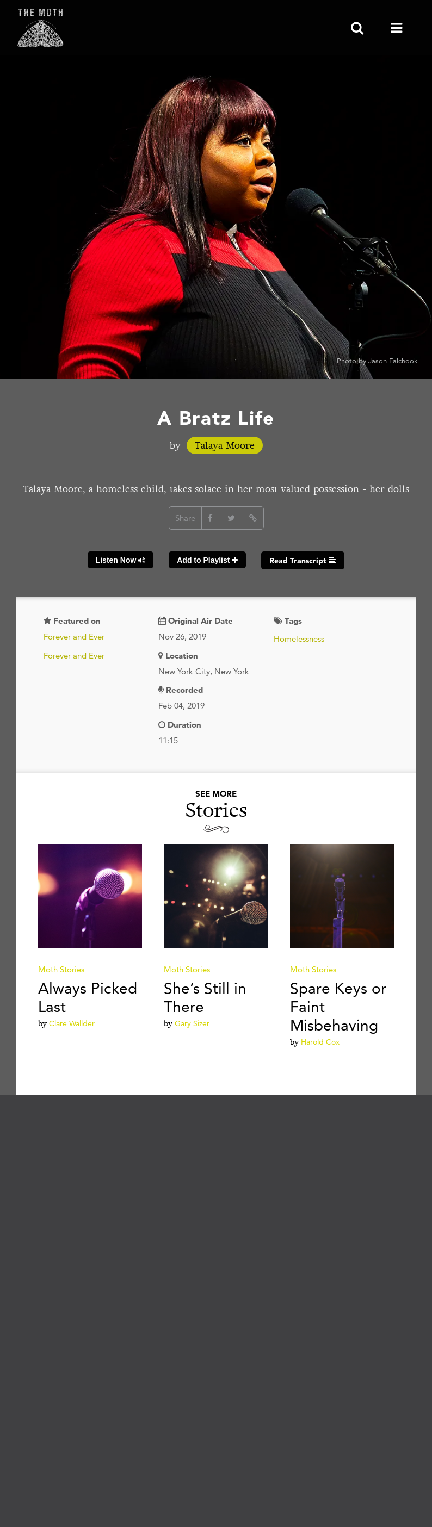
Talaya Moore (225, 445)
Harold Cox (320, 1042)
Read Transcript (302, 561)
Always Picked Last (87, 997)
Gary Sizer (192, 1023)
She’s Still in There (205, 997)
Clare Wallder (72, 1023)
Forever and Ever (74, 636)
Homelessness (299, 639)
